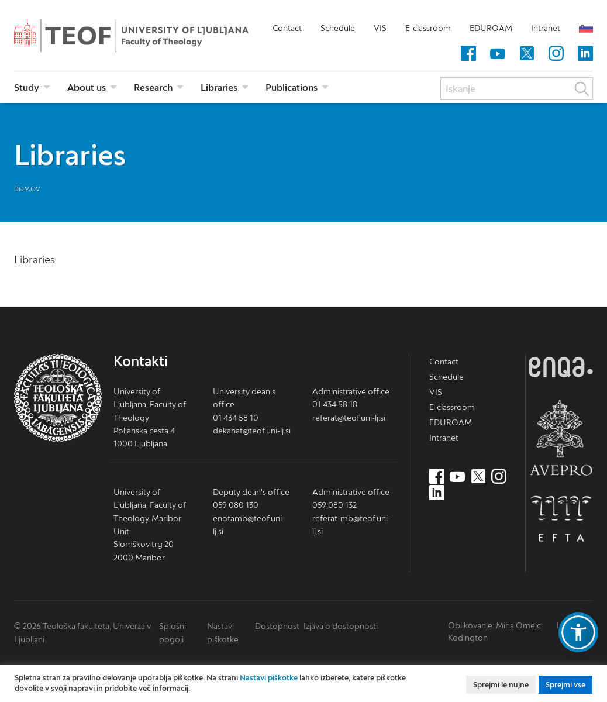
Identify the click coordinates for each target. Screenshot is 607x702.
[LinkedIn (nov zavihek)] (585, 54)
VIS (380, 28)
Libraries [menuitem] (219, 87)
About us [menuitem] (86, 87)
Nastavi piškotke (269, 678)
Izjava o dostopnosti (341, 626)
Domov (27, 189)
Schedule (337, 28)
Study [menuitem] (26, 87)
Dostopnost (277, 626)
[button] (578, 632)
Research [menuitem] (153, 87)
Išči (582, 89)
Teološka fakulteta (148, 35)
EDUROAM (491, 28)
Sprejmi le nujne (501, 685)
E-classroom (428, 28)
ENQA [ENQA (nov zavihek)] (561, 367)
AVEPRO (561, 437)
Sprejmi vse (565, 685)
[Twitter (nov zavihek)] (526, 54)
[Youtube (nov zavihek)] (497, 54)
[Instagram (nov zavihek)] (556, 54)
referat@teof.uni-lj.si (348, 417)
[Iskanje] (516, 88)
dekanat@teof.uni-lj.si (252, 430)
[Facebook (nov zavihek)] (468, 54)
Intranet (545, 28)
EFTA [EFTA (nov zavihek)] (561, 518)
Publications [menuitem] (291, 87)
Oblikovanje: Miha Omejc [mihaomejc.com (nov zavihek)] (494, 625)
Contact (287, 28)
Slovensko (586, 28)
